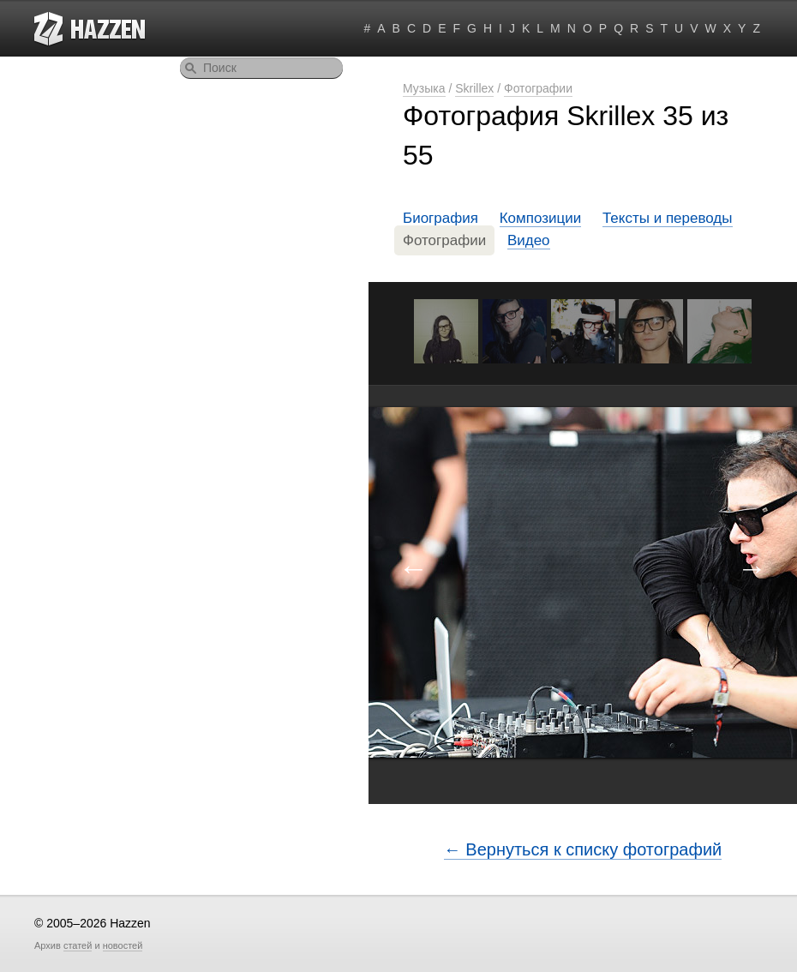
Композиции (541, 218)
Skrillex (474, 88)
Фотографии (538, 88)
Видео (528, 240)
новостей (123, 945)
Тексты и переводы (667, 218)
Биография (440, 218)
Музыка (424, 88)
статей (77, 945)
